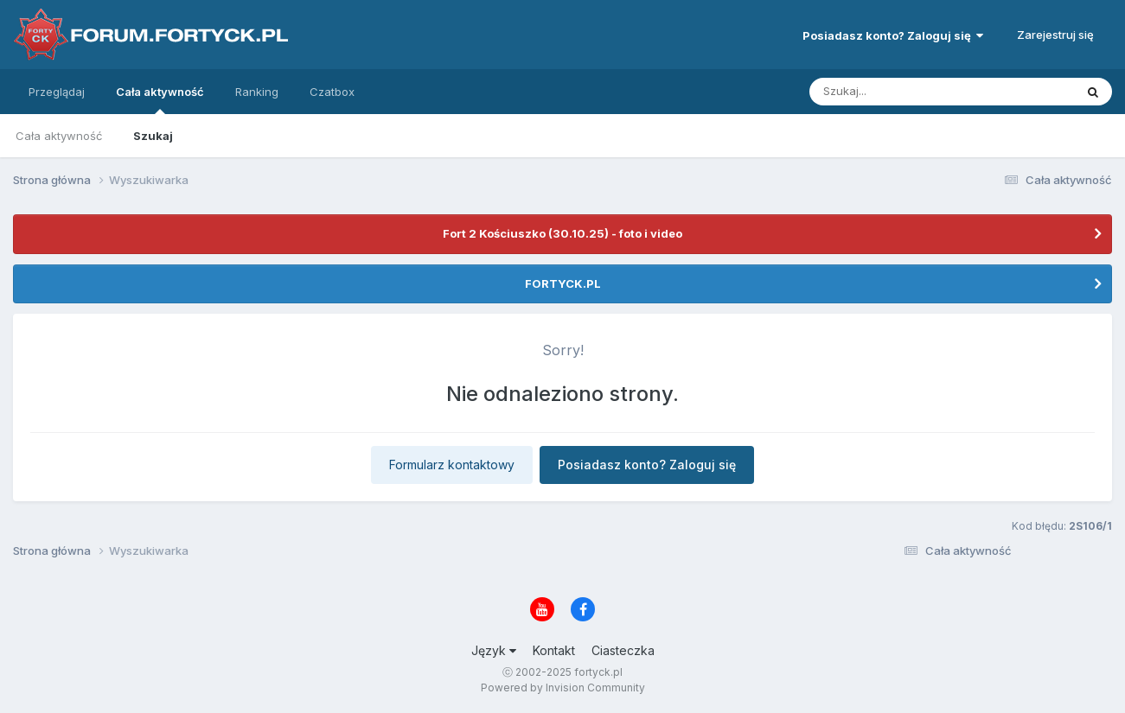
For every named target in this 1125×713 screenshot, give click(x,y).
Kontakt (554, 650)
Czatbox (332, 92)
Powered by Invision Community (563, 687)
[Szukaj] (899, 91)
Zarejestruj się (1055, 34)
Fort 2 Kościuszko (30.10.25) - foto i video (562, 233)
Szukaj (153, 136)
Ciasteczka (623, 650)
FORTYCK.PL (563, 283)
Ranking (256, 92)
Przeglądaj (57, 92)
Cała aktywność (160, 99)
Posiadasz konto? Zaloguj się (892, 35)
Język (493, 650)
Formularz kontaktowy (452, 464)
